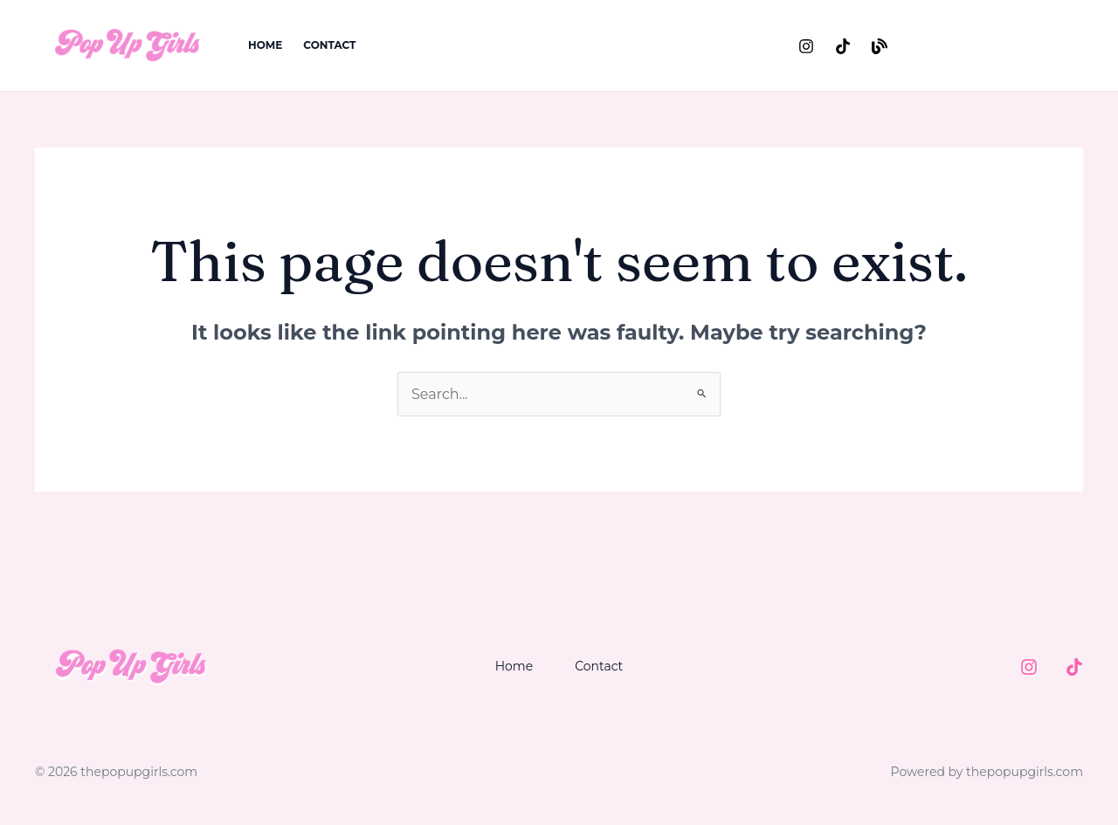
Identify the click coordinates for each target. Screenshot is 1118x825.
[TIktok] (1074, 667)
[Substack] (879, 46)
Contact (329, 45)
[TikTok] (843, 46)
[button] (1001, 46)
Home (265, 45)
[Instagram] (806, 46)
